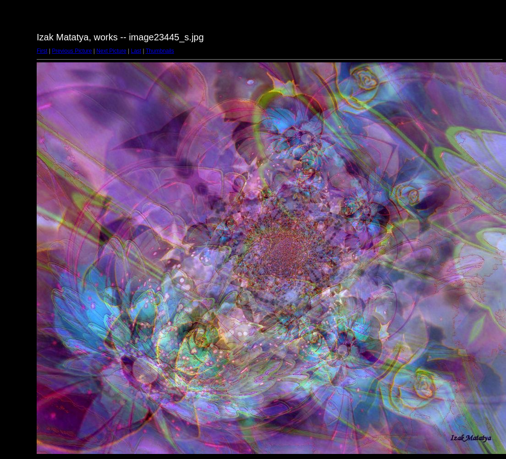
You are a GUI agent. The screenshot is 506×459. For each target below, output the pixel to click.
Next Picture (111, 51)
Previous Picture (72, 51)
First (42, 51)
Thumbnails (160, 51)
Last (136, 51)
